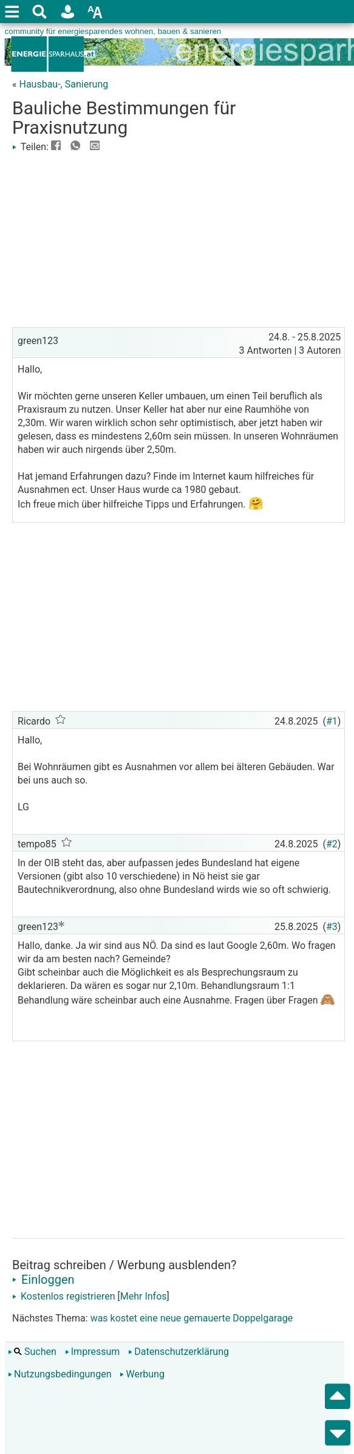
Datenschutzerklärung (178, 1351)
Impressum (92, 1351)
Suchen (32, 1351)
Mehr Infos (143, 1296)
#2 (332, 844)
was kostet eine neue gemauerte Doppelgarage (191, 1318)
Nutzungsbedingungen (59, 1374)
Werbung (142, 1374)
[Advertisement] (178, 239)
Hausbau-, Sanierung (63, 84)
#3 (332, 926)
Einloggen (43, 1279)
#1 (332, 721)
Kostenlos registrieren (63, 1296)
